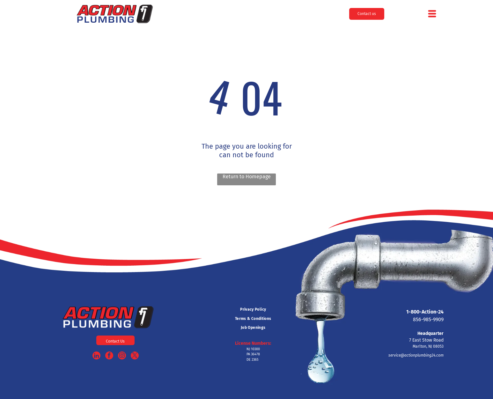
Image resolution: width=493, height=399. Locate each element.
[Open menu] (432, 13)
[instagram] (122, 356)
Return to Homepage (247, 177)
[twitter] (135, 356)
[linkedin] (96, 356)
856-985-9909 (428, 319)
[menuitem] (253, 309)
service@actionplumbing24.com (416, 355)
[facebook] (109, 356)
